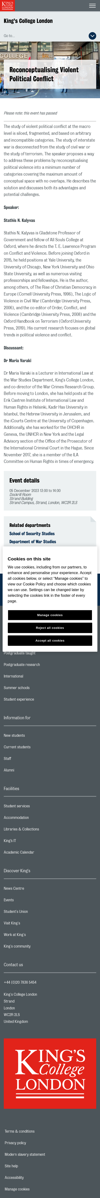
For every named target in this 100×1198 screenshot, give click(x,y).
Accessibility (30, 1178)
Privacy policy (32, 1143)
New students (33, 737)
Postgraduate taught (38, 654)
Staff (26, 760)
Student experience (38, 701)
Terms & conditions (36, 1131)
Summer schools (35, 689)
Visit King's (31, 924)
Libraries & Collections (40, 830)
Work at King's (33, 936)
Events (27, 901)
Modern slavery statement (41, 1154)
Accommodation (35, 819)
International (32, 677)
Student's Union (34, 913)
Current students (36, 748)
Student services (35, 807)
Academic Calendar (38, 854)
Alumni (28, 771)
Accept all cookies (50, 640)
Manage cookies (33, 1189)
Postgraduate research (41, 666)
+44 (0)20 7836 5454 (20, 982)
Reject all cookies (50, 628)
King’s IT (29, 842)
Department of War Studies (32, 541)
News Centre (33, 890)
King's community (36, 947)
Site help (28, 1166)
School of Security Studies (32, 533)
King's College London (28, 21)
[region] (50, 599)
